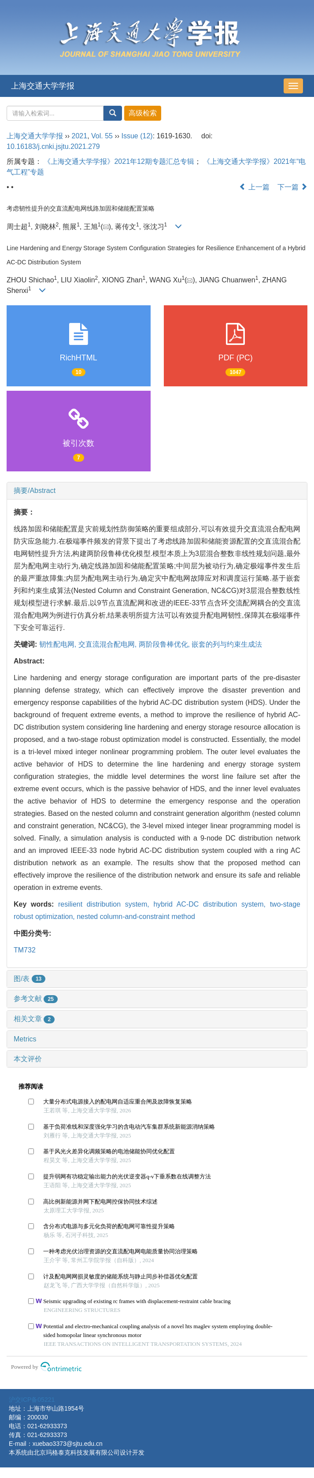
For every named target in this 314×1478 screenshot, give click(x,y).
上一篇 (254, 187)
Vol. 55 (102, 136)
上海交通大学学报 (42, 85)
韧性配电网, (58, 644)
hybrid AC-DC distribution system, (211, 904)
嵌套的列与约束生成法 (227, 644)
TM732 (25, 950)
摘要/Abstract (34, 490)
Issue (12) (137, 136)
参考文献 (36, 998)
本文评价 (28, 1059)
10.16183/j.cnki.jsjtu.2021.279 (53, 146)
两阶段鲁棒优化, (165, 644)
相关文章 (34, 1018)
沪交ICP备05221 (32, 1399)
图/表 (29, 978)
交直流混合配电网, (108, 644)
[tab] (157, 490)
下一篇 (292, 187)
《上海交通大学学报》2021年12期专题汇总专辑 (119, 161)
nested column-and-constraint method (136, 916)
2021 (80, 136)
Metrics (25, 1039)
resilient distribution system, (105, 904)
